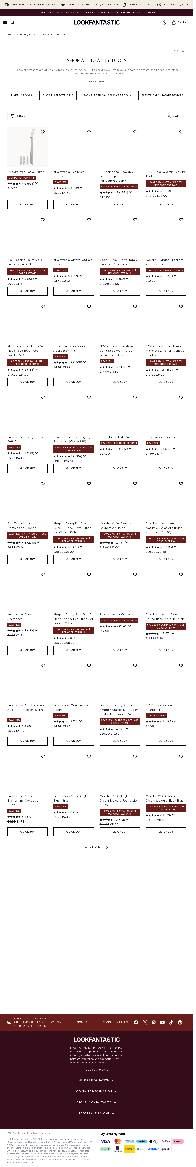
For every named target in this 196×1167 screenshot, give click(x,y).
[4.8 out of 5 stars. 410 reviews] (113, 522)
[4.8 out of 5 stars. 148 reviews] (20, 525)
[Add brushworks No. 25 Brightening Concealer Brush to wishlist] (42, 911)
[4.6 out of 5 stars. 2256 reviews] (21, 698)
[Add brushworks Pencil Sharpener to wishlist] (42, 729)
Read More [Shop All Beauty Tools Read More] (96, 149)
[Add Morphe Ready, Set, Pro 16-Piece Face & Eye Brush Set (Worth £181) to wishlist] (89, 729)
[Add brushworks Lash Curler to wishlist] (181, 552)
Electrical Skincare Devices (162, 162)
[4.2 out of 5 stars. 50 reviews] (66, 876)
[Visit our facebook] (136, 1022)
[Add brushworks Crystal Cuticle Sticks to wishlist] (89, 374)
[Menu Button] (5, 22)
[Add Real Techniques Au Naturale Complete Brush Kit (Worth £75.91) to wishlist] (181, 638)
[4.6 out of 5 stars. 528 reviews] (20, 339)
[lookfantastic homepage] (97, 22)
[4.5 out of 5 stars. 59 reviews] (112, 434)
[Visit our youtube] (162, 1022)
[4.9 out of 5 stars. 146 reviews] (159, 431)
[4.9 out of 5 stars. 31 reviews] (112, 698)
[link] (164, 22)
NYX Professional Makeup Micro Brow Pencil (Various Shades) (165, 505)
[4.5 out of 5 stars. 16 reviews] (19, 881)
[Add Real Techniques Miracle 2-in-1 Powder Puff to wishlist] (42, 374)
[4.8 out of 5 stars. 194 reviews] (159, 876)
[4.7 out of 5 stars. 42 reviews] (112, 974)
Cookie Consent (97, 1069)
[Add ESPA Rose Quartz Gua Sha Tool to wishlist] (181, 286)
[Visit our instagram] (153, 1022)
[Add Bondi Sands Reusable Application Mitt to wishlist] (89, 461)
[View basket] (179, 22)
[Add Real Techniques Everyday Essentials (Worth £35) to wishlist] (89, 552)
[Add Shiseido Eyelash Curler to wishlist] (135, 552)
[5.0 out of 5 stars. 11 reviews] (65, 793)
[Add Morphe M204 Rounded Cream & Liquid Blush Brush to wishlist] (181, 911)
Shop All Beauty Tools (96, 128)
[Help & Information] (97, 1080)
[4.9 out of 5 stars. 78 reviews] (66, 702)
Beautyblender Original (116, 769)
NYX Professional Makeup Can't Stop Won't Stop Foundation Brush (118, 505)
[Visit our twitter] (144, 1022)
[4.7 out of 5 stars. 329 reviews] (20, 608)
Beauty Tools (27, 34)
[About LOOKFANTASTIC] (97, 1102)
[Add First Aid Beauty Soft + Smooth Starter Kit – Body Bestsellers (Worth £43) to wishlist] (135, 820)
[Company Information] (96, 1091)
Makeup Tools (21, 162)
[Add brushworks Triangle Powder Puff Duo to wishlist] (42, 552)
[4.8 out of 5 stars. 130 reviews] (20, 785)
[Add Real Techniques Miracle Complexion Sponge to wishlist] (42, 638)
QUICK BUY (27, 359)
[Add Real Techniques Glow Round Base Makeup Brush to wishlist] (181, 729)
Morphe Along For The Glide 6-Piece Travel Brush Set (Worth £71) (72, 683)
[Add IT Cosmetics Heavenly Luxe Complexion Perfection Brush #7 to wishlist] (135, 286)
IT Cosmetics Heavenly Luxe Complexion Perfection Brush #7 (116, 331)
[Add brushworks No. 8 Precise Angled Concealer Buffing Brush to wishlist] (42, 820)
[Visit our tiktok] (171, 1022)
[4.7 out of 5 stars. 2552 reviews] (114, 347)
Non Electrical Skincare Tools (107, 162)
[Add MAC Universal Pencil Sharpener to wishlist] (181, 820)
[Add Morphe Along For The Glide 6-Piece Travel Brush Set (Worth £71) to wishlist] (89, 638)
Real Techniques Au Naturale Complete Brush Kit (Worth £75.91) (164, 683)
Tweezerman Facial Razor (25, 327)
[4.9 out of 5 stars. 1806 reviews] (67, 517)
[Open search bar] (12, 22)
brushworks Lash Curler (163, 592)
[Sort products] (176, 183)
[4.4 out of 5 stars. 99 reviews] (66, 431)
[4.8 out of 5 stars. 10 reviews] (19, 972)
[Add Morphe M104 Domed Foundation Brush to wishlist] (135, 638)
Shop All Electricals (58, 162)
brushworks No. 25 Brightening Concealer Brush (23, 955)
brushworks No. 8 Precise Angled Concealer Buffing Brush (26, 864)
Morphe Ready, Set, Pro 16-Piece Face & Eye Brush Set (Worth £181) (73, 774)
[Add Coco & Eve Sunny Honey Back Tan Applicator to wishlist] (135, 374)
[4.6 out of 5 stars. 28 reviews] (158, 346)
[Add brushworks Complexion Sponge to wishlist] (89, 820)
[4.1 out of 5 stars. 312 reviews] (159, 604)
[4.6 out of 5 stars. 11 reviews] (65, 967)
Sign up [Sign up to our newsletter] (82, 1022)
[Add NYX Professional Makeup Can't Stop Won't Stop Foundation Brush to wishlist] (135, 461)
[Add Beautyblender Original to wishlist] (135, 729)
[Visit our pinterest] (180, 1022)
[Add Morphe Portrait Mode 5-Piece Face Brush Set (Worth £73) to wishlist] (42, 461)
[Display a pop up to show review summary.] (37, 338)
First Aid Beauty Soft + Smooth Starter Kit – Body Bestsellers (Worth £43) (119, 864)
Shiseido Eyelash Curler (117, 592)
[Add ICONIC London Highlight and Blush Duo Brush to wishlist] (181, 374)
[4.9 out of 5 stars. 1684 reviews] (67, 611)
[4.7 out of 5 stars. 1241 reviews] (114, 781)
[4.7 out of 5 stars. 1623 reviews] (114, 604)
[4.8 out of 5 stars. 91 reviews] (112, 884)
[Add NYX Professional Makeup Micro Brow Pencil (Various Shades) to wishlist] (181, 461)
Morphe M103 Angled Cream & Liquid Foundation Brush (119, 955)
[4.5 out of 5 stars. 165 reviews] (20, 434)
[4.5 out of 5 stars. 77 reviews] (158, 788)
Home (11, 34)
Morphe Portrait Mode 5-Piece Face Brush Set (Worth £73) (25, 505)
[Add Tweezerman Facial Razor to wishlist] (42, 286)
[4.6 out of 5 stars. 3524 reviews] (160, 525)
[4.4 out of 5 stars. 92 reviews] (66, 343)
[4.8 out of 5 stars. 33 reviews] (158, 970)
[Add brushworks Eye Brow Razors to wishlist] (89, 286)
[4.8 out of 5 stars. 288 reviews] (159, 702)
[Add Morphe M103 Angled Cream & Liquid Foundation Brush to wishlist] (135, 911)
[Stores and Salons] (97, 1113)
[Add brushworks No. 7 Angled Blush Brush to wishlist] (89, 911)
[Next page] (107, 1002)
